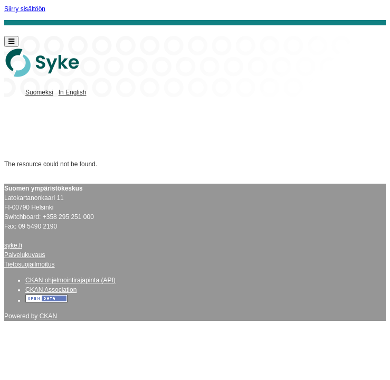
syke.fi (13, 245)
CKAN (48, 316)
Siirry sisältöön (24, 9)
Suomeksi (39, 92)
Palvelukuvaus (24, 255)
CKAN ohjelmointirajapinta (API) (70, 280)
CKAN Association (51, 289)
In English (73, 92)
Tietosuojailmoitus (29, 264)
